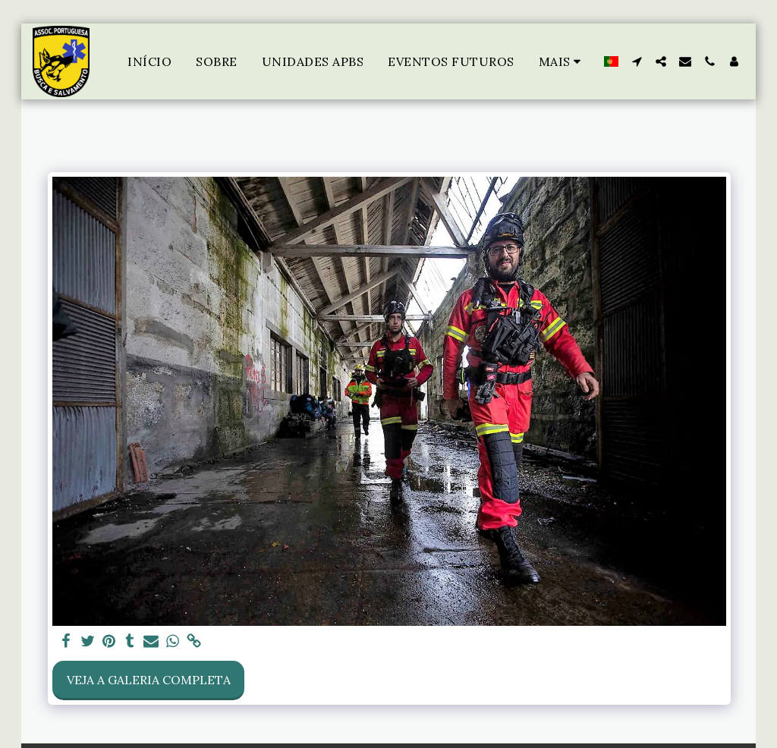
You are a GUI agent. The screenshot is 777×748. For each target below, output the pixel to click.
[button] (636, 61)
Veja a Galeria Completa (149, 679)
